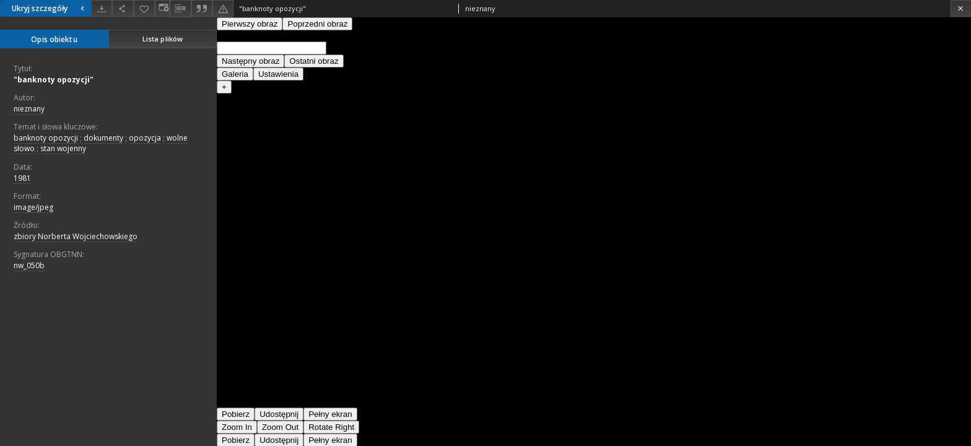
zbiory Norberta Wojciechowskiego (75, 236)
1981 (22, 178)
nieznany (29, 108)
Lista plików (162, 38)
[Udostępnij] (122, 8)
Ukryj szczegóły (49, 8)
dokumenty (103, 138)
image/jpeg (33, 207)
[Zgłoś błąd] (222, 8)
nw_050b (29, 265)
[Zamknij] (961, 8)
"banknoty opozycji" (54, 79)
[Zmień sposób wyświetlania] (162, 8)
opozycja (145, 138)
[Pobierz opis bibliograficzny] (180, 8)
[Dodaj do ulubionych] (144, 8)
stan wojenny (63, 148)
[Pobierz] (101, 8)
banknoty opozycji (46, 138)
